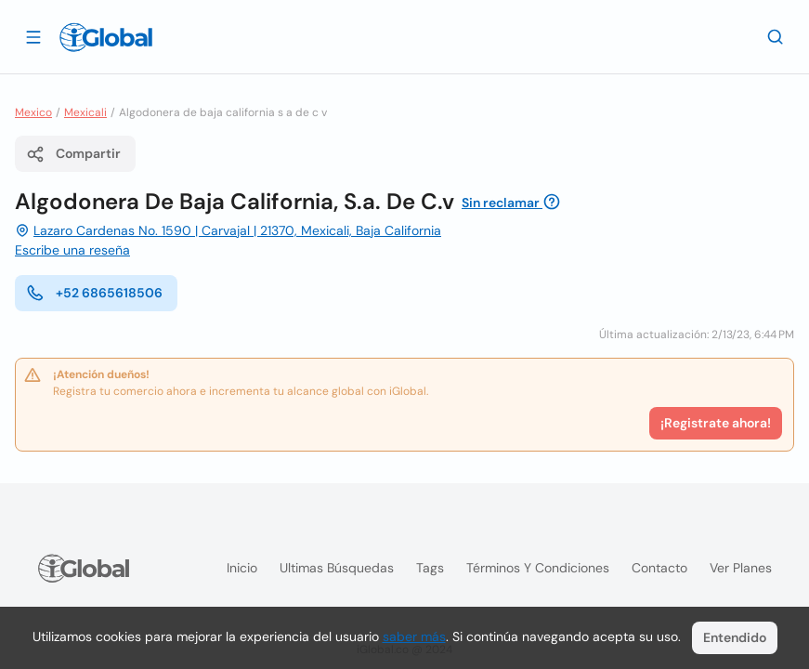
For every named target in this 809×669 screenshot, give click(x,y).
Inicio (242, 567)
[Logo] (105, 37)
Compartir (73, 154)
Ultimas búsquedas (337, 567)
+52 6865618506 (94, 292)
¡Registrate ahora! (715, 422)
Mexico (33, 112)
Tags (430, 567)
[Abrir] (33, 36)
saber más (414, 636)
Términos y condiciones (537, 567)
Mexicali (85, 112)
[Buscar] (775, 36)
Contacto (659, 567)
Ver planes (741, 567)
